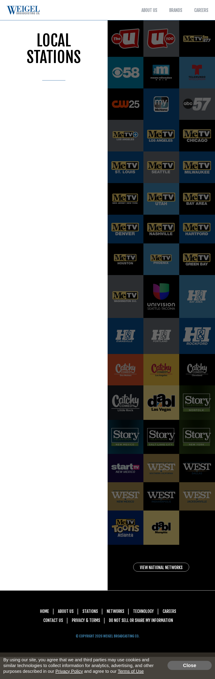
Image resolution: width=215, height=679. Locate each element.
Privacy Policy (69, 671)
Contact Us (52, 642)
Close (189, 665)
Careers (201, 10)
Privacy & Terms (85, 642)
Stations (90, 633)
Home (43, 633)
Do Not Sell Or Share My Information (141, 642)
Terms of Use (131, 671)
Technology (143, 633)
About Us (149, 10)
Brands (175, 10)
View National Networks (161, 589)
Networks (116, 633)
